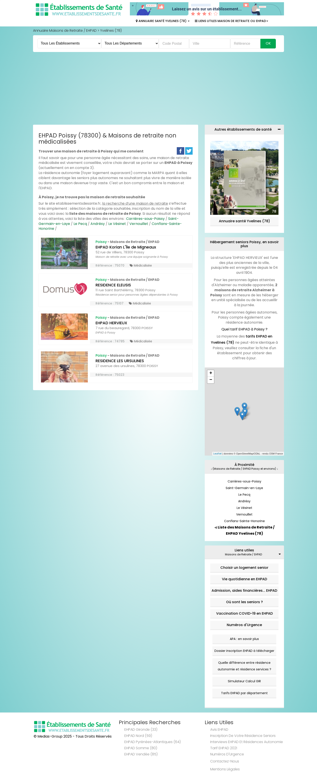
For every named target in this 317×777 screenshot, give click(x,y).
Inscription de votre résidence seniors (243, 735)
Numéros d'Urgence (244, 624)
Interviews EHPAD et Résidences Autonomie (246, 741)
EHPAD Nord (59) (138, 735)
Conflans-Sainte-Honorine (244, 521)
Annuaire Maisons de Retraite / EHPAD (65, 30)
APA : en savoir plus (244, 639)
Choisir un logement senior (244, 567)
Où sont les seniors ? (244, 602)
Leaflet (217, 453)
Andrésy (97, 223)
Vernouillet (138, 223)
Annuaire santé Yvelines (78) (244, 221)
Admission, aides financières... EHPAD (244, 590)
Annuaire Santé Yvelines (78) (163, 21)
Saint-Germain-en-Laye (244, 488)
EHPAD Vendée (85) (141, 754)
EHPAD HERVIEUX (111, 323)
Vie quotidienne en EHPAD (244, 579)
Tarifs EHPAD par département (244, 693)
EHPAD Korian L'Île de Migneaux (126, 247)
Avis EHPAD (219, 729)
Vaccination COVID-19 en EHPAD (244, 613)
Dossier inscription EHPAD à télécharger (244, 651)
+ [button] (210, 373)
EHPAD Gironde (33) (140, 729)
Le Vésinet (117, 223)
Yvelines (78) (111, 30)
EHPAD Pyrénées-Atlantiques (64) (152, 741)
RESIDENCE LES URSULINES (120, 360)
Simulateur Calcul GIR (244, 681)
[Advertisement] (158, 89)
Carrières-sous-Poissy (145, 218)
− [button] (210, 380)
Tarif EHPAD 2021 (223, 748)
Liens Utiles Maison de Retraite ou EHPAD (231, 21)
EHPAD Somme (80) (140, 748)
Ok (268, 43)
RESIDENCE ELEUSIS (113, 285)
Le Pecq (80, 223)
